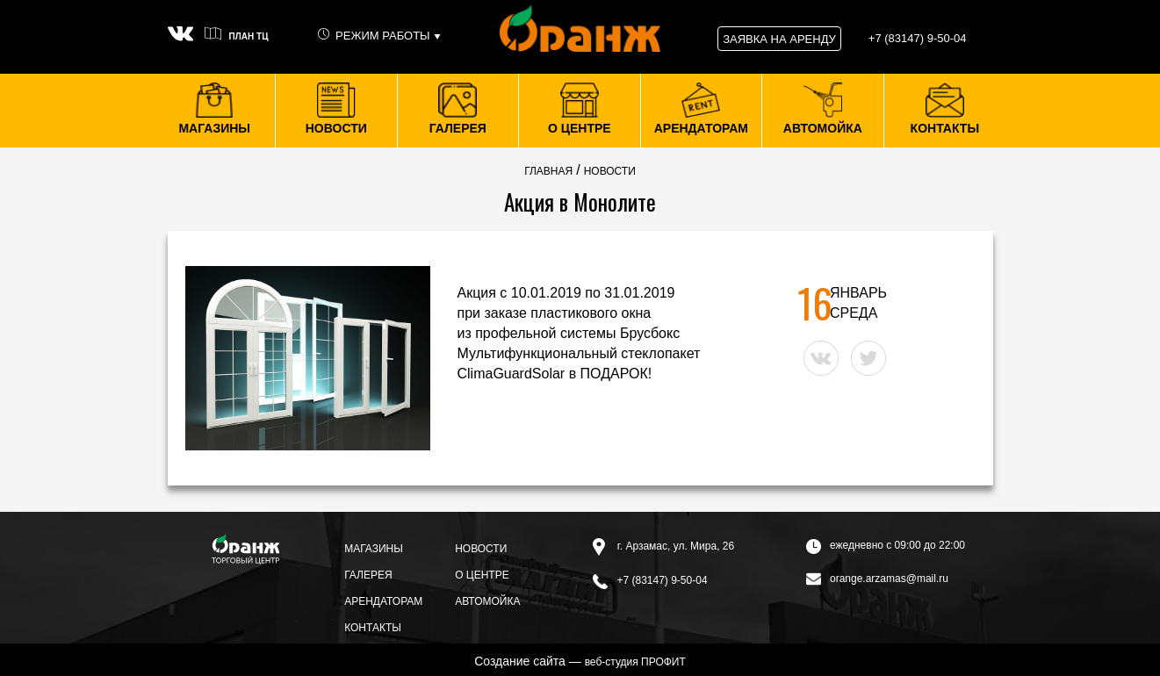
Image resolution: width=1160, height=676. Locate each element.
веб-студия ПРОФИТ (635, 662)
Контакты (372, 628)
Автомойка (487, 601)
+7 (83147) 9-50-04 (650, 580)
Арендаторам (383, 601)
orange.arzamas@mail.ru (877, 578)
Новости (481, 549)
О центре (482, 575)
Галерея (368, 575)
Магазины (373, 549)
